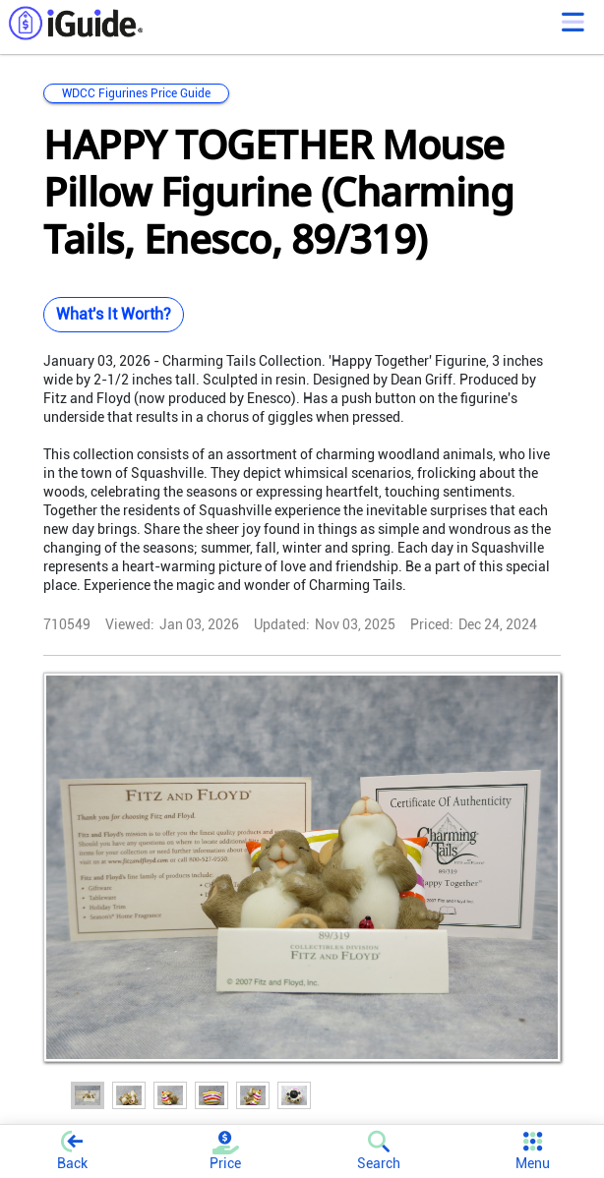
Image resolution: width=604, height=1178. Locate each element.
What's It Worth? (113, 314)
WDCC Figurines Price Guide (136, 93)
